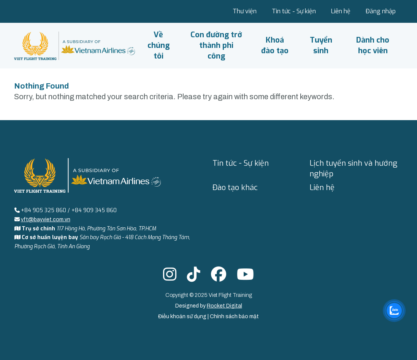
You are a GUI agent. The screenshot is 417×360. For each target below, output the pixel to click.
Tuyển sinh (321, 45)
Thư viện (245, 11)
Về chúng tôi (158, 45)
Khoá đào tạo (275, 45)
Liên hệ (340, 11)
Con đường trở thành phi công (216, 45)
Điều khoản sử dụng (183, 316)
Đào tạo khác (235, 187)
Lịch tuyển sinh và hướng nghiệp (353, 168)
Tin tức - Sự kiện (294, 11)
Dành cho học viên (372, 45)
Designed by (208, 306)
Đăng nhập (381, 11)
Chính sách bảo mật (234, 316)
